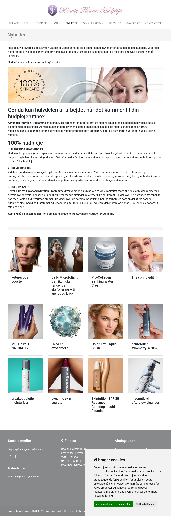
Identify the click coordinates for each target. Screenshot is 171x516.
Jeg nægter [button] (124, 504)
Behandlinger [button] (18, 23)
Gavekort (133, 23)
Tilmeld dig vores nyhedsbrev (23, 476)
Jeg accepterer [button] (104, 504)
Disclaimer (70, 511)
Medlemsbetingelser (55, 511)
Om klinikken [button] (92, 23)
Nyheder (72, 23)
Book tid (42, 23)
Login (57, 23)
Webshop (115, 23)
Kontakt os (153, 23)
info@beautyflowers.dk (75, 465)
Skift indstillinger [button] (145, 504)
